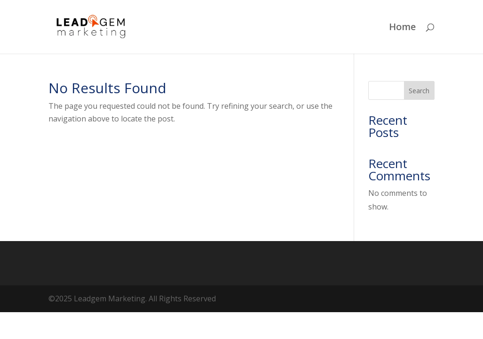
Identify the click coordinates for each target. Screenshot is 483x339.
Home (402, 28)
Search (419, 90)
